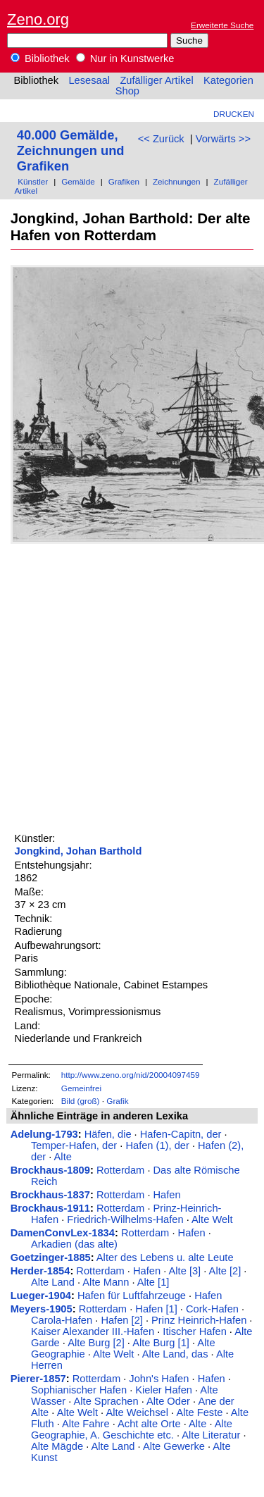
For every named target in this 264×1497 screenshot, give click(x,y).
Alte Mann (105, 1282)
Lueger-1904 (41, 1295)
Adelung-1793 (44, 1134)
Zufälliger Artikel (156, 80)
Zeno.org (38, 19)
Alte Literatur (211, 1435)
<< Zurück (161, 138)
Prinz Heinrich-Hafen (198, 1320)
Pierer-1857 (38, 1378)
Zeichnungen (177, 181)
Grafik (117, 1100)
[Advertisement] (132, 686)
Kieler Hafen (163, 1390)
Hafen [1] (156, 1309)
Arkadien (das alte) (74, 1244)
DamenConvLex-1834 (63, 1232)
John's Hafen (159, 1378)
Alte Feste (199, 1412)
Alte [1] (153, 1282)
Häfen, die (108, 1134)
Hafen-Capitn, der (181, 1134)
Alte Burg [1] (160, 1342)
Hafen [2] (121, 1320)
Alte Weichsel (137, 1412)
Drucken (233, 113)
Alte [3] (185, 1271)
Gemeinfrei (81, 1088)
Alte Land (53, 1282)
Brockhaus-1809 (50, 1170)
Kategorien (228, 80)
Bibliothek (40, 58)
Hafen (167, 1194)
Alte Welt (211, 1219)
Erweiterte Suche (222, 25)
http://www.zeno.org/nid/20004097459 (130, 1074)
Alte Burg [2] (96, 1342)
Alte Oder (168, 1401)
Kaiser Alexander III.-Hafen (92, 1331)
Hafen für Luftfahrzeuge (131, 1295)
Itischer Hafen (194, 1331)
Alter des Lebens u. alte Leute (165, 1257)
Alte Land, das (175, 1354)
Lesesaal (89, 80)
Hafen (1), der (157, 1145)
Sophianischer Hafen (79, 1390)
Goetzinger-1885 (51, 1257)
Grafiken (123, 181)
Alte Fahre (86, 1423)
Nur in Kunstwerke (125, 58)
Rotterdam (120, 1170)
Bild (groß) (80, 1100)
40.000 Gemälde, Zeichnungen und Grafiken (71, 150)
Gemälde (78, 181)
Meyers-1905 (42, 1309)
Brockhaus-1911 (50, 1208)
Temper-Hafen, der (74, 1145)
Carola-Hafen (61, 1320)
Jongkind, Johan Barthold (78, 851)
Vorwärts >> (223, 138)
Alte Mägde (57, 1446)
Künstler (33, 181)
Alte (63, 1156)
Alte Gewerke (174, 1446)
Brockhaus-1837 (50, 1194)
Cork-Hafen (212, 1309)
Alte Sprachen (106, 1401)
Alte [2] (225, 1271)
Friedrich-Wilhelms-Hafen (125, 1219)
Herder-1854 (40, 1271)
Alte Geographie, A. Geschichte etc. (131, 1429)
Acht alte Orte (149, 1423)
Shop (127, 91)
